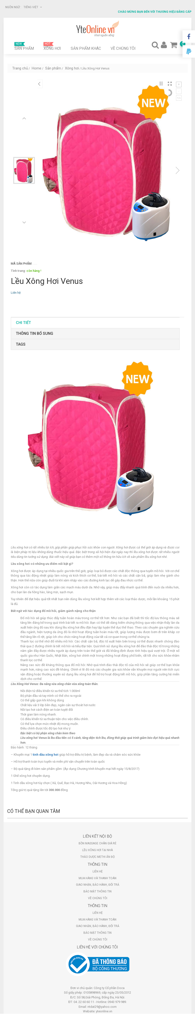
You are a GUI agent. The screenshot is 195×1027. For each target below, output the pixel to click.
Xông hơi (52, 46)
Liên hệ (98, 871)
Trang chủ (20, 68)
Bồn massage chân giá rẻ (97, 843)
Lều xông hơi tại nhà (97, 850)
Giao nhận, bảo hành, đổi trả (97, 884)
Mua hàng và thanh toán (97, 878)
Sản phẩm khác (86, 48)
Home (36, 68)
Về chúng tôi (123, 48)
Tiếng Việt (33, 7)
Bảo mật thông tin (97, 891)
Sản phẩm (24, 46)
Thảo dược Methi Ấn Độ (97, 857)
